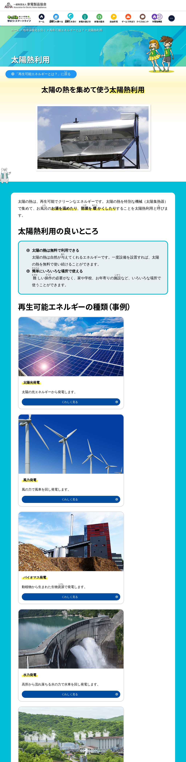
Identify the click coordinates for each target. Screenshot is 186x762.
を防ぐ (34, 30)
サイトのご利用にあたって (16, 758)
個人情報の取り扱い (43, 758)
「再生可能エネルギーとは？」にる (41, 74)
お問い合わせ (62, 758)
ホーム (15, 30)
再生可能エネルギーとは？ (66, 30)
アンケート (131, 579)
